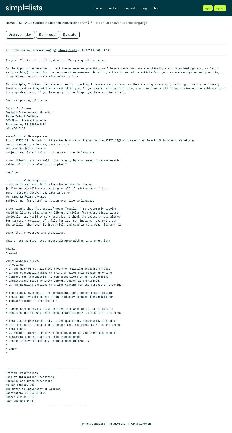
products (113, 8)
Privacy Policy (118, 424)
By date (69, 34)
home (98, 8)
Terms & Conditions (93, 424)
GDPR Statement (141, 424)
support (130, 8)
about (156, 8)
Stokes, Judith (67, 50)
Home (10, 23)
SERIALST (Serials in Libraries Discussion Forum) (54, 23)
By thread (47, 34)
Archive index (20, 34)
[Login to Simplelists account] (208, 8)
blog (144, 8)
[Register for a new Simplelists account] (220, 8)
